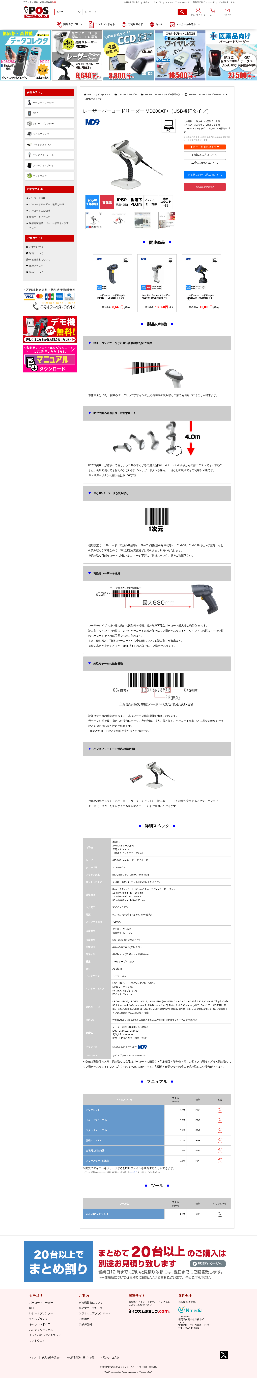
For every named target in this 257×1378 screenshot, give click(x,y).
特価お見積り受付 (132, 2)
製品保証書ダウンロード (204, 2)
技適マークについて (39, 217)
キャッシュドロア (39, 1324)
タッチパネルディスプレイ (45, 1335)
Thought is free (145, 1370)
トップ (32, 1357)
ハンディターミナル (41, 1329)
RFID (32, 1308)
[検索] (182, 12)
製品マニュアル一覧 (152, 2)
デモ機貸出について (39, 259)
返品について (36, 272)
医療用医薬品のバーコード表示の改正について (50, 225)
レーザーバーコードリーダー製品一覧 (162, 94)
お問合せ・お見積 (109, 1357)
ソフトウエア (37, 1340)
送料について (36, 253)
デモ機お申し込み (227, 2)
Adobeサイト (134, 1172)
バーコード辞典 (37, 198)
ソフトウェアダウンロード (177, 2)
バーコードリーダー (127, 94)
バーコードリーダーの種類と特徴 (46, 204)
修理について (36, 266)
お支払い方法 (36, 247)
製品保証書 (85, 1324)
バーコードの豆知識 (39, 210)
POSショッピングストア (99, 94)
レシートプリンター (41, 1313)
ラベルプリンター (39, 1318)
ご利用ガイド (87, 1318)
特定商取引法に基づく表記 (80, 1357)
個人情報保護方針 (51, 1357)
